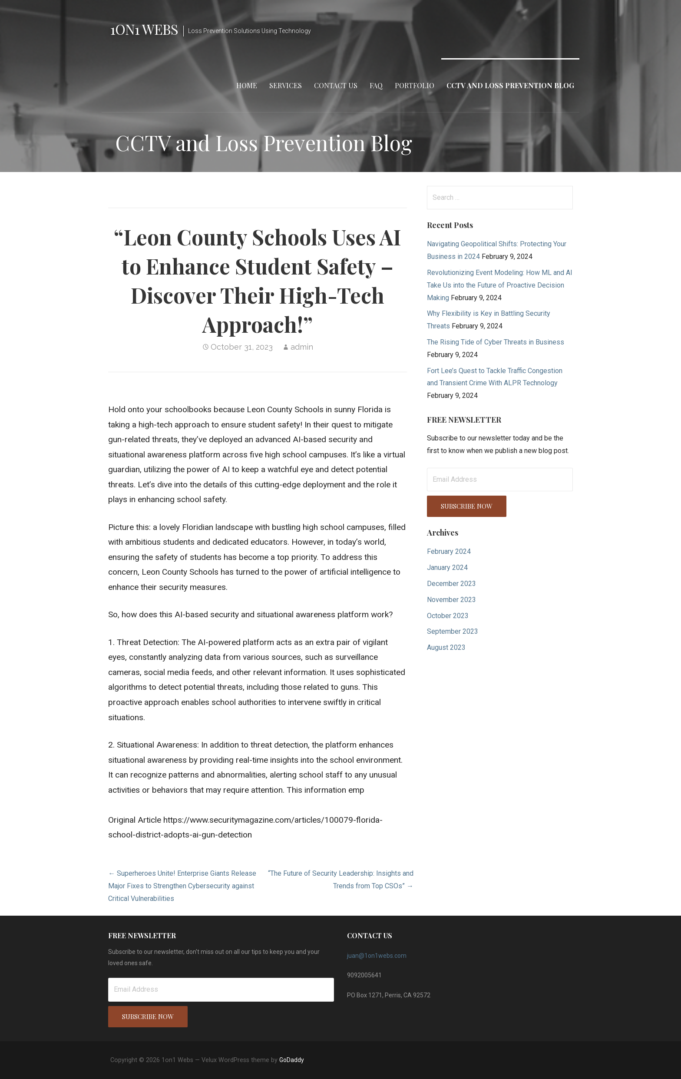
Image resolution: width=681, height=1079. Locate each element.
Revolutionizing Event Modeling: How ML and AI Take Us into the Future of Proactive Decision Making (499, 285)
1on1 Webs (144, 29)
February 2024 (449, 551)
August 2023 (446, 647)
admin (302, 346)
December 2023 (451, 583)
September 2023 (452, 631)
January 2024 (447, 567)
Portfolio (414, 85)
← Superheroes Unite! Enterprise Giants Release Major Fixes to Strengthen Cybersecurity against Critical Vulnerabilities (182, 886)
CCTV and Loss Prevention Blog (510, 85)
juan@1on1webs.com (377, 955)
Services (285, 85)
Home (246, 85)
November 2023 (451, 600)
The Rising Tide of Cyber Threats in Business (495, 342)
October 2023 (448, 616)
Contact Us (335, 85)
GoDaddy (291, 1059)
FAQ (376, 85)
